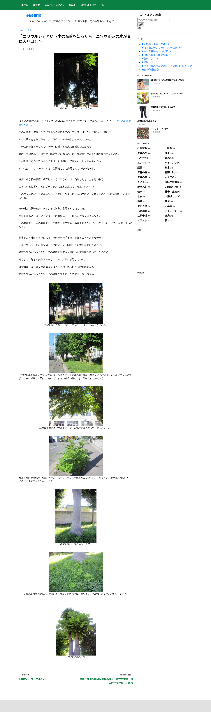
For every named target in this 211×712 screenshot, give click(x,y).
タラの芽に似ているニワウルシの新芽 (167, 93)
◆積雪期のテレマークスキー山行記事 (162, 47)
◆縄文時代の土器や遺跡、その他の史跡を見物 (167, 66)
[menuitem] (24, 5)
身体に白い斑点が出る (146, 121)
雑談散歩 (30, 15)
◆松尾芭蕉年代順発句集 (155, 55)
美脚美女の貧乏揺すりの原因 (163, 107)
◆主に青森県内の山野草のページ (159, 51)
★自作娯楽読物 (150, 69)
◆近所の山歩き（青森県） (156, 44)
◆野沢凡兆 (147, 62)
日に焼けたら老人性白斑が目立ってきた (168, 80)
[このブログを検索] (153, 20)
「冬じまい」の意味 (159, 129)
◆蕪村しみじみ (150, 58)
